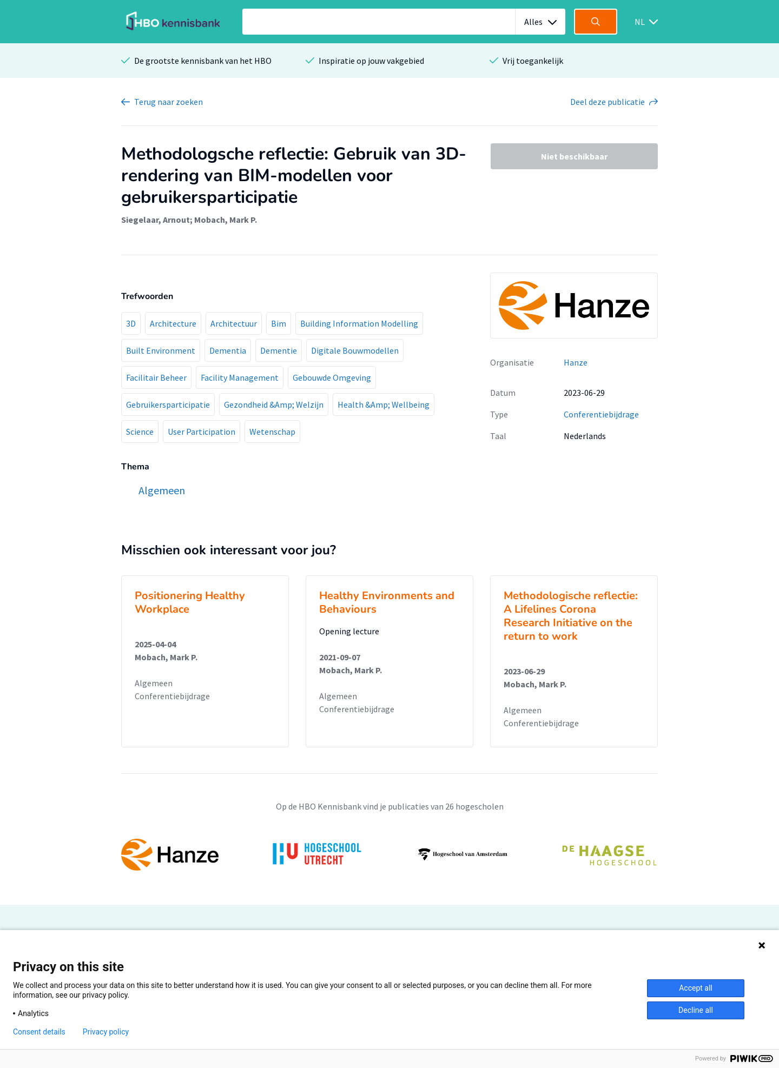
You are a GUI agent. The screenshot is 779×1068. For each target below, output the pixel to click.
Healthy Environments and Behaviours (386, 602)
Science (140, 431)
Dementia (227, 350)
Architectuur (233, 323)
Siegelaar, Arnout (155, 219)
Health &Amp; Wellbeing (384, 404)
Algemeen (154, 683)
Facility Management (240, 377)
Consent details (39, 1031)
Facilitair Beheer (156, 377)
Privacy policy (106, 1031)
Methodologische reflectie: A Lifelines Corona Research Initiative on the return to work (571, 616)
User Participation (201, 431)
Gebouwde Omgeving (332, 377)
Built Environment (160, 350)
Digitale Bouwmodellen (355, 350)
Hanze (575, 362)
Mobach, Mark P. (225, 219)
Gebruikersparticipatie (168, 404)
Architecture (173, 323)
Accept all (695, 988)
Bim (278, 323)
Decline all (695, 1010)
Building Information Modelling (359, 323)
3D (131, 323)
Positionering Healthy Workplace (190, 602)
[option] (389, 854)
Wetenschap (272, 431)
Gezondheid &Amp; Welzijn (274, 404)
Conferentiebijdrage (601, 414)
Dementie (278, 350)
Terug (168, 102)
